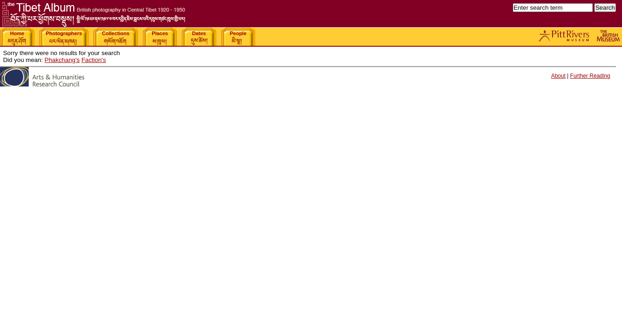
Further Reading (590, 76)
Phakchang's (62, 59)
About (558, 76)
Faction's (93, 59)
